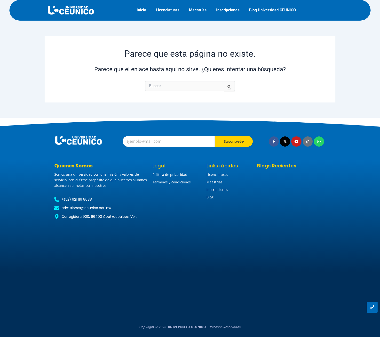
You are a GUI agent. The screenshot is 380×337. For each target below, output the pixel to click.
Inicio (141, 10)
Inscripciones (227, 10)
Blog (210, 197)
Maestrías (197, 10)
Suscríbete (234, 141)
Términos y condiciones (171, 182)
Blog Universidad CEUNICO (272, 10)
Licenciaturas (167, 10)
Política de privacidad (169, 174)
